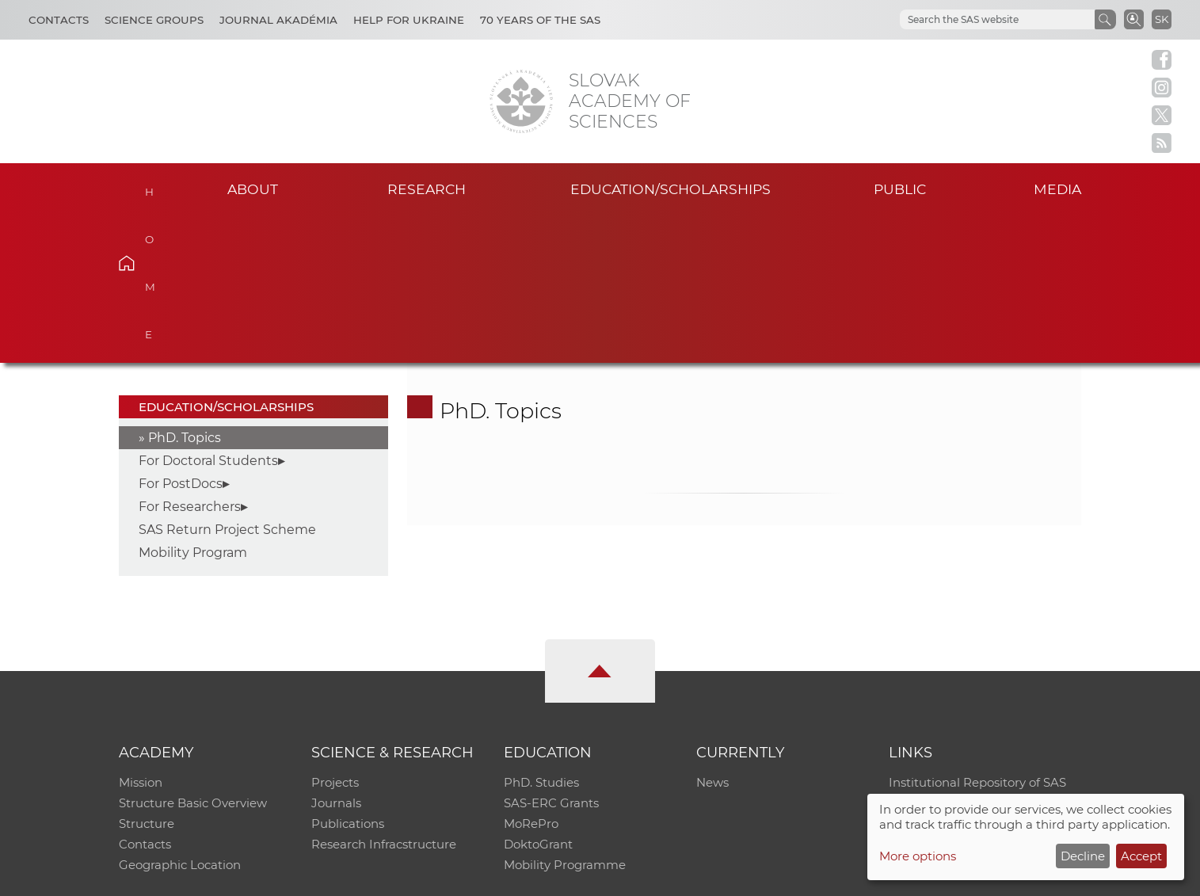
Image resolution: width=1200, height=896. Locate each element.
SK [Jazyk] (1161, 19)
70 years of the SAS (540, 19)
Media (1057, 189)
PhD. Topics (184, 290)
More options (917, 856)
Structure (146, 676)
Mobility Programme (565, 717)
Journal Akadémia (278, 19)
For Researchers (190, 359)
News (712, 634)
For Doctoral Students (208, 313)
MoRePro (531, 676)
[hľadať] (978, 19)
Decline (1083, 856)
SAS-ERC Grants (551, 655)
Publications (347, 676)
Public (900, 189)
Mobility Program (193, 405)
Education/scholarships (670, 189)
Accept (1141, 856)
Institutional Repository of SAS (977, 634)
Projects (335, 634)
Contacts (59, 19)
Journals (336, 655)
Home (151, 187)
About (252, 189)
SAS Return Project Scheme (227, 382)
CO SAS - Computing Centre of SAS (333, 876)
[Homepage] (521, 101)
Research (426, 189)
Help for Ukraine (408, 19)
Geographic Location (180, 717)
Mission (140, 634)
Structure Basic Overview (193, 655)
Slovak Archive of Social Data (973, 655)
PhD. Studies (541, 634)
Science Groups (154, 19)
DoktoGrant (538, 696)
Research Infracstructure (383, 696)
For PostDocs (181, 336)
